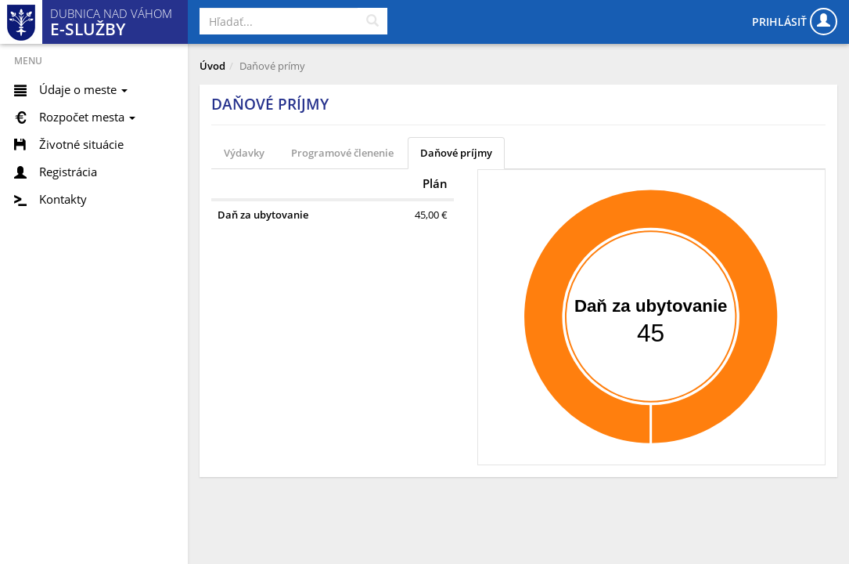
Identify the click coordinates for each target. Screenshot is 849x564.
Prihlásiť (794, 21)
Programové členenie (342, 153)
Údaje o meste (83, 89)
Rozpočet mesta (87, 117)
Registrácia (68, 171)
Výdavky (244, 153)
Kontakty (63, 199)
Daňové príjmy (456, 153)
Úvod (212, 66)
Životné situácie (81, 144)
